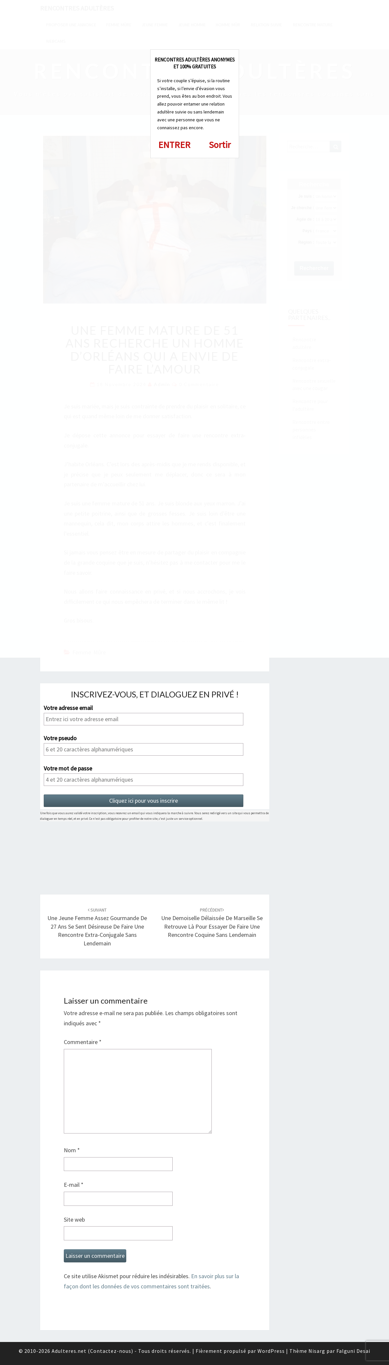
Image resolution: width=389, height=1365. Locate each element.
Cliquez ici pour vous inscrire (143, 800)
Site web (74, 1219)
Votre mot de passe (68, 768)
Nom (72, 1150)
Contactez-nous (110, 1351)
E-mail (74, 1184)
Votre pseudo (60, 738)
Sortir (220, 145)
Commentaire (83, 1042)
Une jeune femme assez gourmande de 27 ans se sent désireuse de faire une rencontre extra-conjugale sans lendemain (97, 927)
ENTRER (174, 145)
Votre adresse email (68, 708)
